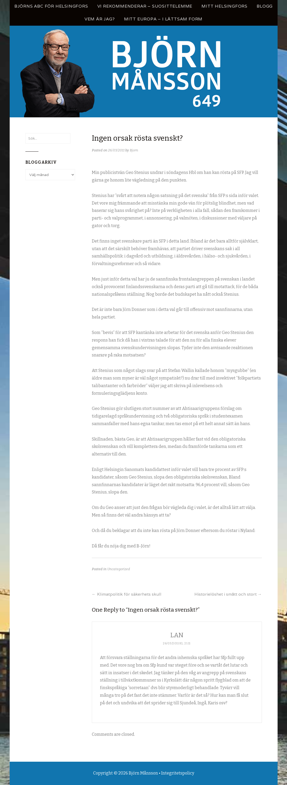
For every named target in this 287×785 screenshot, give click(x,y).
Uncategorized (118, 569)
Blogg (265, 6)
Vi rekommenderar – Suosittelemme (145, 6)
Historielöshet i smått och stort (228, 594)
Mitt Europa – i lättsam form (163, 19)
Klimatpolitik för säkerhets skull (126, 594)
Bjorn (134, 150)
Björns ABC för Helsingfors (51, 6)
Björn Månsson (143, 773)
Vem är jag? (100, 19)
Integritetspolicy (177, 773)
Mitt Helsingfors (224, 6)
